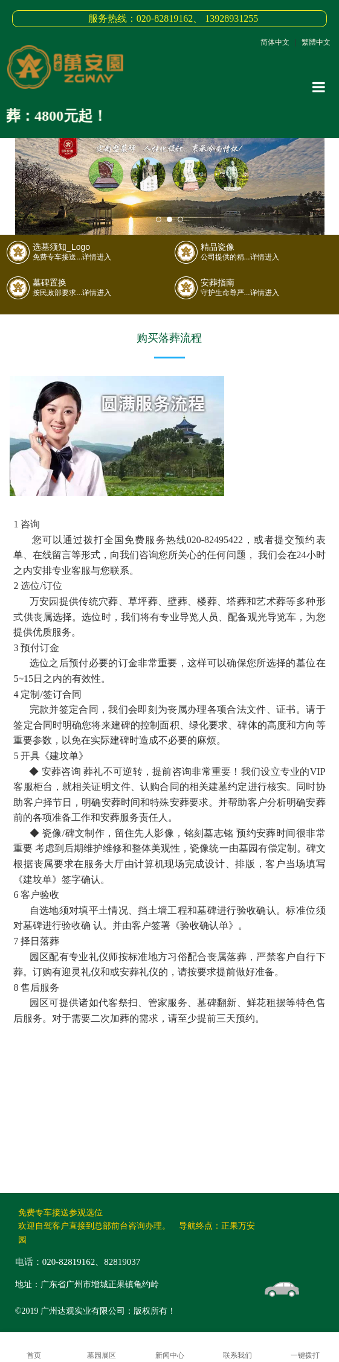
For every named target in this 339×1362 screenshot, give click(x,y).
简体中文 (274, 42)
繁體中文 (316, 42)
